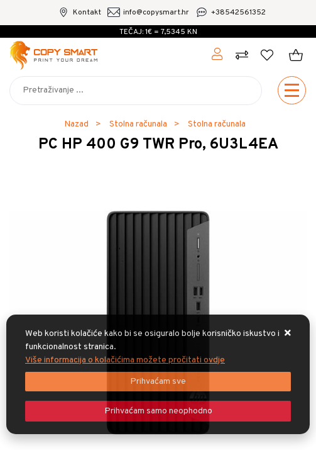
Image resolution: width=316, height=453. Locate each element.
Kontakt (87, 13)
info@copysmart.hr (156, 13)
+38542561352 (238, 13)
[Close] (158, 381)
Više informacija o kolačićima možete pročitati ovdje (125, 360)
